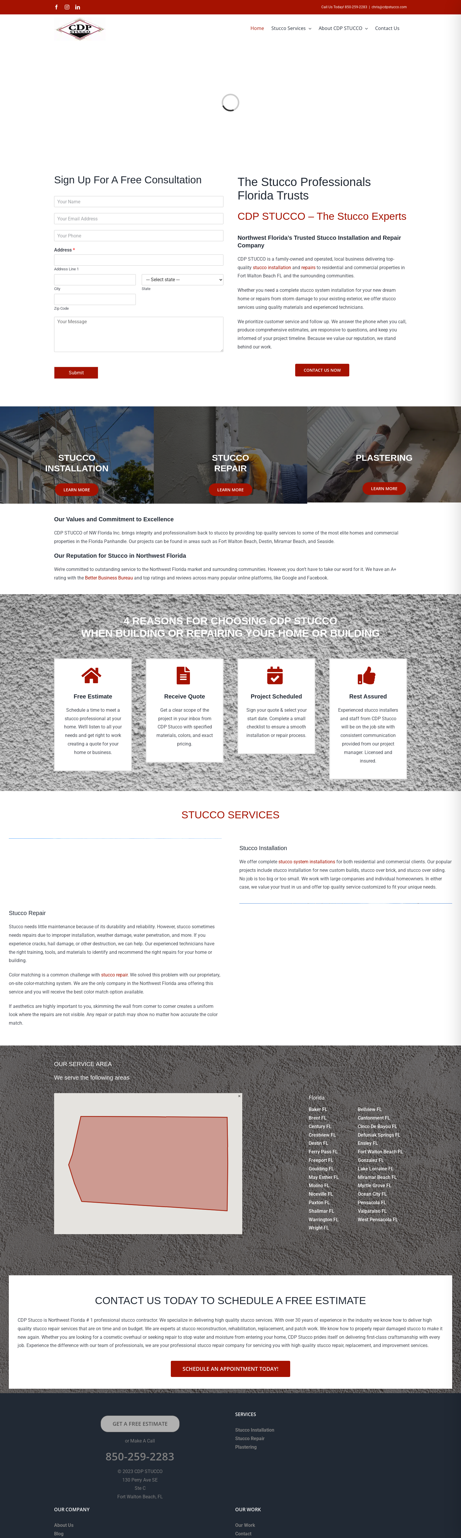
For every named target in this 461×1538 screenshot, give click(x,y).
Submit (76, 373)
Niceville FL (321, 1194)
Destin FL (318, 1143)
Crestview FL (322, 1135)
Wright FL (319, 1228)
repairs (308, 267)
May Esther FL (324, 1177)
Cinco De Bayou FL (377, 1126)
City (57, 289)
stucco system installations (306, 862)
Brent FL (318, 1118)
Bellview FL (370, 1109)
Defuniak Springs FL (379, 1135)
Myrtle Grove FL (375, 1185)
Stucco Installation (254, 1430)
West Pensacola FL (378, 1219)
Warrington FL (324, 1219)
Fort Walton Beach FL (380, 1152)
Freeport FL (321, 1160)
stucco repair (114, 975)
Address (64, 250)
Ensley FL (368, 1143)
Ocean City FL (372, 1194)
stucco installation (272, 267)
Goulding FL (321, 1169)
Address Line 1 (66, 269)
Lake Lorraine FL (376, 1169)
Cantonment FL (374, 1118)
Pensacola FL (372, 1202)
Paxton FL (319, 1202)
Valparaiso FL (372, 1211)
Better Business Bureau (109, 578)
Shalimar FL (321, 1211)
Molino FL (319, 1185)
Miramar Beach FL (377, 1177)
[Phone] (138, 235)
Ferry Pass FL (323, 1152)
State (146, 289)
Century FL (320, 1126)
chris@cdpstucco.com (389, 7)
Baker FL (318, 1109)
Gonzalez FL (371, 1160)
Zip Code (61, 308)
